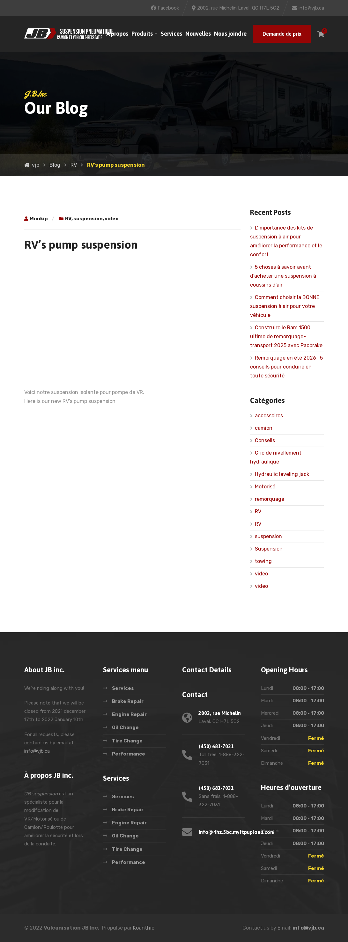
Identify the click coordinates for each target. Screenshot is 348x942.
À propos (117, 33)
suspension (88, 219)
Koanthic (143, 928)
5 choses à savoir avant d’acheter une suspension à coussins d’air (283, 276)
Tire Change (127, 741)
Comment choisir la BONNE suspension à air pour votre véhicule (284, 306)
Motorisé (265, 487)
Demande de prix (282, 34)
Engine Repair (129, 714)
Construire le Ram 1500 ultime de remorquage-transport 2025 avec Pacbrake (286, 336)
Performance (128, 754)
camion (263, 428)
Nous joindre (230, 33)
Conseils (265, 440)
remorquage (269, 499)
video (112, 219)
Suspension (269, 549)
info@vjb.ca (37, 751)
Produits (142, 33)
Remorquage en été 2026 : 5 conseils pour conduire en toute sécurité (286, 367)
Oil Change (125, 727)
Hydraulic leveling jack (282, 474)
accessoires (269, 416)
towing (263, 561)
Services (171, 33)
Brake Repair (128, 701)
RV (68, 219)
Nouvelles (198, 33)
